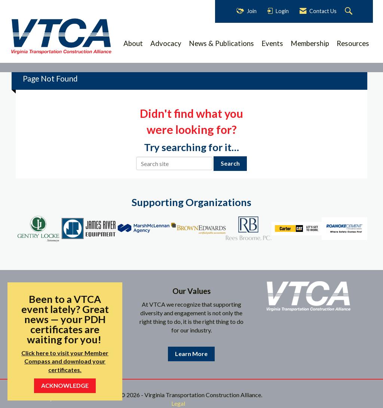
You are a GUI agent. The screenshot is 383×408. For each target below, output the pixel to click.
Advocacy (165, 43)
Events (272, 43)
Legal (178, 403)
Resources (353, 43)
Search (230, 163)
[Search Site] (349, 11)
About (133, 43)
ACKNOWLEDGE (65, 385)
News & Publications (221, 43)
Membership (310, 43)
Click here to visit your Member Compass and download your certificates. (64, 361)
